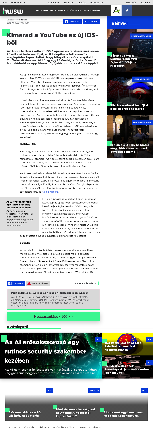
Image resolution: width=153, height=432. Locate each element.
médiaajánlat (29, 427)
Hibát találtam (37, 283)
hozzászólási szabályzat (63, 427)
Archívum (53, 3)
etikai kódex (43, 427)
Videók (82, 3)
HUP (5, 3)
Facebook (72, 21)
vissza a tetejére (85, 283)
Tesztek (68, 3)
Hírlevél (131, 3)
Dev (51, 10)
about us (97, 427)
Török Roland (20, 20)
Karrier (145, 3)
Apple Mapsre (50, 191)
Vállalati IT (42, 10)
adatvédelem (84, 427)
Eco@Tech (60, 10)
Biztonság (83, 10)
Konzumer (95, 10)
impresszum (14, 427)
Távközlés (71, 10)
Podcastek (96, 3)
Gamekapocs (17, 3)
